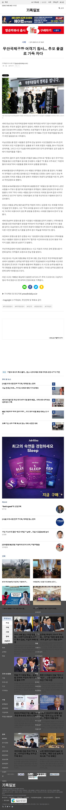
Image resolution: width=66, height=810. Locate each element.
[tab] (7, 623)
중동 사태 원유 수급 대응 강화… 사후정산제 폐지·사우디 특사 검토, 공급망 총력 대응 (26, 638)
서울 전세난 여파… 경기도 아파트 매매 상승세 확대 (20, 388)
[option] (17, 571)
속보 (4, 372)
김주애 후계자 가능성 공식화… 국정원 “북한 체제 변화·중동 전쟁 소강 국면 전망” (51, 637)
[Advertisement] (33, 355)
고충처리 (57, 798)
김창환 (4, 534)
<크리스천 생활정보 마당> (56, 338)
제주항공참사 (20, 306)
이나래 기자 (11, 63)
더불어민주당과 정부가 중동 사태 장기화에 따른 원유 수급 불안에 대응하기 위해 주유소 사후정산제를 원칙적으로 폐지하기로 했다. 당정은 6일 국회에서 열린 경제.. (26, 649)
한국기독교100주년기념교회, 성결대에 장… (14, 582)
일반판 (44, 2)
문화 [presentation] (7, 636)
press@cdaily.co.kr (21, 63)
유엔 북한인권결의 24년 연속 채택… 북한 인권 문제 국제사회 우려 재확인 (51, 754)
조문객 (30, 306)
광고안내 (12, 798)
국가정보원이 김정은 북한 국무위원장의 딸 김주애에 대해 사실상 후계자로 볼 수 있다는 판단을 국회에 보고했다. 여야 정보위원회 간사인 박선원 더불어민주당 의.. (52, 647)
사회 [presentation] (7, 632)
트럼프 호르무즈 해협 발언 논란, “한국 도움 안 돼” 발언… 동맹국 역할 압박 (51, 716)
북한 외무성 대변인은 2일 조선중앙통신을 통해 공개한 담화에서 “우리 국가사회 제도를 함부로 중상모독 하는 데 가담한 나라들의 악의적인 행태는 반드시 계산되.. (52, 688)
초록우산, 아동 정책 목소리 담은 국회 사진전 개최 (19, 423)
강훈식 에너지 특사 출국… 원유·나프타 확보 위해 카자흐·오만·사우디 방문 (33, 372)
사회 (24, 42)
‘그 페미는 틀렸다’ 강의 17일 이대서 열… (13, 609)
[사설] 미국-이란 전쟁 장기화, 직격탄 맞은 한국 (18, 383)
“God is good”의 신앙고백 (11, 506)
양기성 (4, 509)
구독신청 (55, 2)
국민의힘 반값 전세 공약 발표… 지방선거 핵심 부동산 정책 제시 (25, 754)
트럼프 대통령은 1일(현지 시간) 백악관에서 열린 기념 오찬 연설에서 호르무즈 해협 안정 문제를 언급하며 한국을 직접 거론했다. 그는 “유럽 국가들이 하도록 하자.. (52, 726)
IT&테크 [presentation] (7, 641)
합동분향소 (38, 306)
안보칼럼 (5, 547)
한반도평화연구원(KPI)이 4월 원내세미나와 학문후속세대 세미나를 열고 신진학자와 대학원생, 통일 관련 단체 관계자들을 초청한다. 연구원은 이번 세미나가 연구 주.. (26, 723)
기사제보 (26, 798)
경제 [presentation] (7, 627)
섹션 (5, 2)
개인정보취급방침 (36, 798)
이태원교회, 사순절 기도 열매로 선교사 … (45, 582)
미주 (49, 2)
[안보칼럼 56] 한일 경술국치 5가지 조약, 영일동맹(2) (21, 545)
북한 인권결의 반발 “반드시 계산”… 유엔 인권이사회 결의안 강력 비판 (51, 678)
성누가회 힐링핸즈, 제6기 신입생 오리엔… (45, 609)
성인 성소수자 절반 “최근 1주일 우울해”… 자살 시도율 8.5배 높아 (25, 532)
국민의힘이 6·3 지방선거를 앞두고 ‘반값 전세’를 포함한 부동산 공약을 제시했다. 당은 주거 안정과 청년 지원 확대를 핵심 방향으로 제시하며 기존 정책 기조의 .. (25, 764)
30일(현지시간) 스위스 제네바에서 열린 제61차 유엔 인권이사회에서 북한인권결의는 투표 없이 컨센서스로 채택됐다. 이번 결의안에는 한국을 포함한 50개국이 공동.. (52, 764)
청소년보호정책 (48, 798)
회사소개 (4, 798)
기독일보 (48, 306)
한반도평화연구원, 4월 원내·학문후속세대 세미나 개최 (26, 714)
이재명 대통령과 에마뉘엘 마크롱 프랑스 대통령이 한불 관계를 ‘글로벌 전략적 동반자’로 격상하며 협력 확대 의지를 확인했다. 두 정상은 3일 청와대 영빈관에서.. (26, 688)
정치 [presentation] (7, 623)
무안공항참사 (8, 306)
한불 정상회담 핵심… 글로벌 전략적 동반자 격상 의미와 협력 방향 (25, 678)
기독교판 (36, 2)
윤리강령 (6, 800)
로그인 (62, 2)
